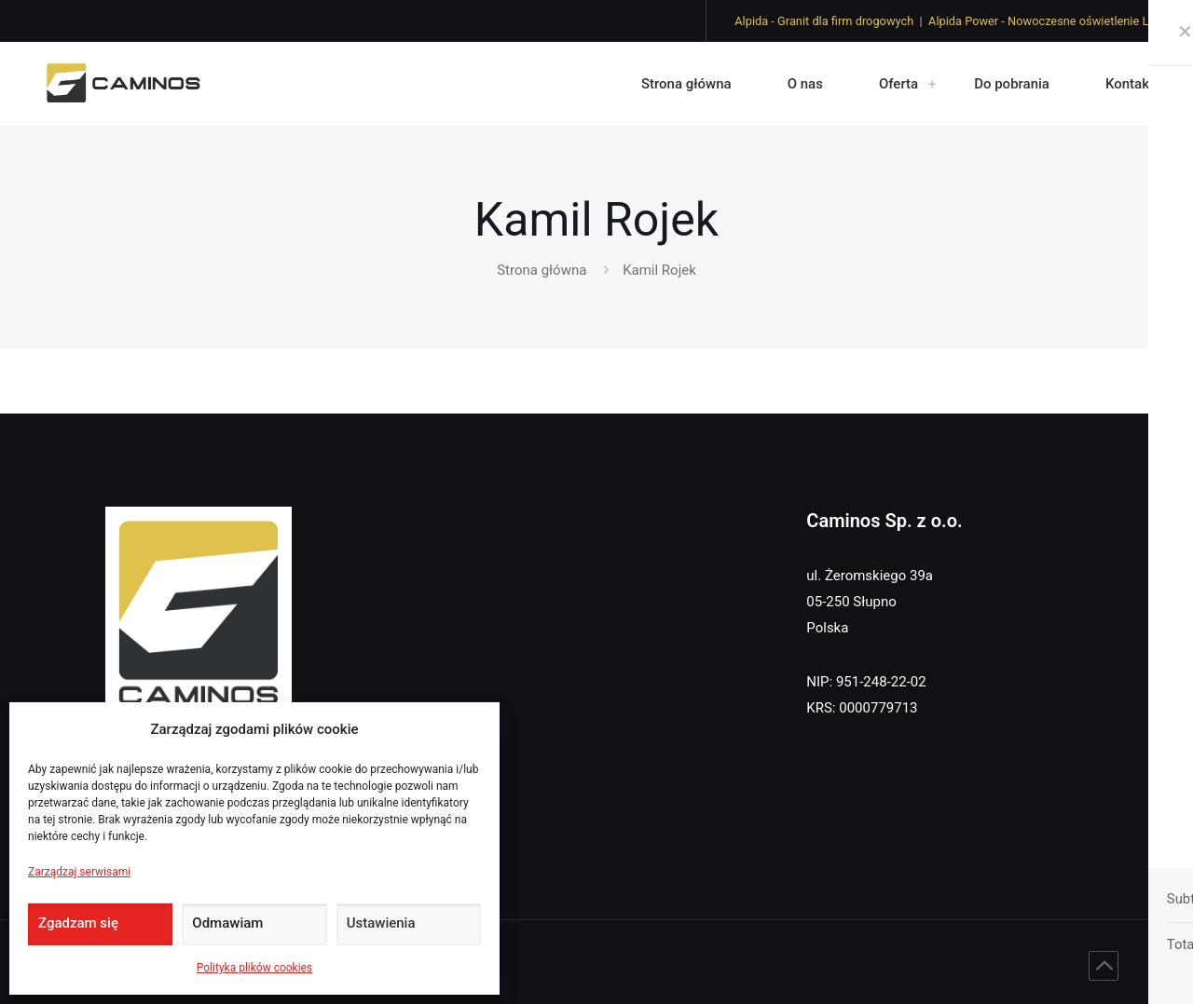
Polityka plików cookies (254, 967)
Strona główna (541, 270)
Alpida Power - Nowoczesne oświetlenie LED (1045, 21)
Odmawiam (227, 923)
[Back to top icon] (1103, 965)
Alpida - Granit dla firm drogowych (823, 21)
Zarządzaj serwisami (79, 871)
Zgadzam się (78, 923)
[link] (932, 84)
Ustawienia (381, 923)
